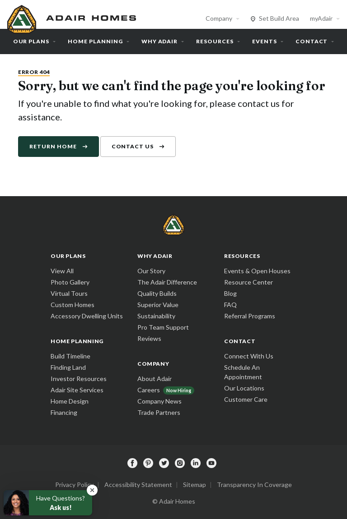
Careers (148, 390)
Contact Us (133, 146)
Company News (159, 401)
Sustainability (156, 316)
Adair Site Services (77, 390)
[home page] (72, 18)
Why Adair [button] (159, 41)
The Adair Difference (167, 282)
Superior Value (157, 304)
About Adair (154, 378)
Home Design (70, 401)
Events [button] (264, 41)
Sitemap (194, 484)
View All (62, 271)
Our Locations (244, 388)
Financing (64, 412)
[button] (92, 490)
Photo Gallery (70, 282)
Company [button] (219, 18)
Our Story (151, 271)
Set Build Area (279, 18)
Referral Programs (249, 316)
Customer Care (245, 399)
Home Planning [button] (95, 41)
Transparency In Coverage (254, 484)
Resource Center (248, 282)
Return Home (53, 146)
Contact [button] (311, 41)
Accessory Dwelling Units (87, 316)
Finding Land (68, 367)
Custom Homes (72, 304)
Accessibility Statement (138, 484)
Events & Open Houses (257, 271)
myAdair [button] (321, 18)
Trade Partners (158, 412)
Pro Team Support (163, 327)
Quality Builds (157, 293)
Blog (230, 293)
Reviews (149, 338)
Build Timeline (70, 356)
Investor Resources (79, 378)
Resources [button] (215, 41)
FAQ (230, 304)
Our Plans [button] (31, 41)
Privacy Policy (74, 484)
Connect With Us (248, 356)
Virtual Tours (69, 293)
